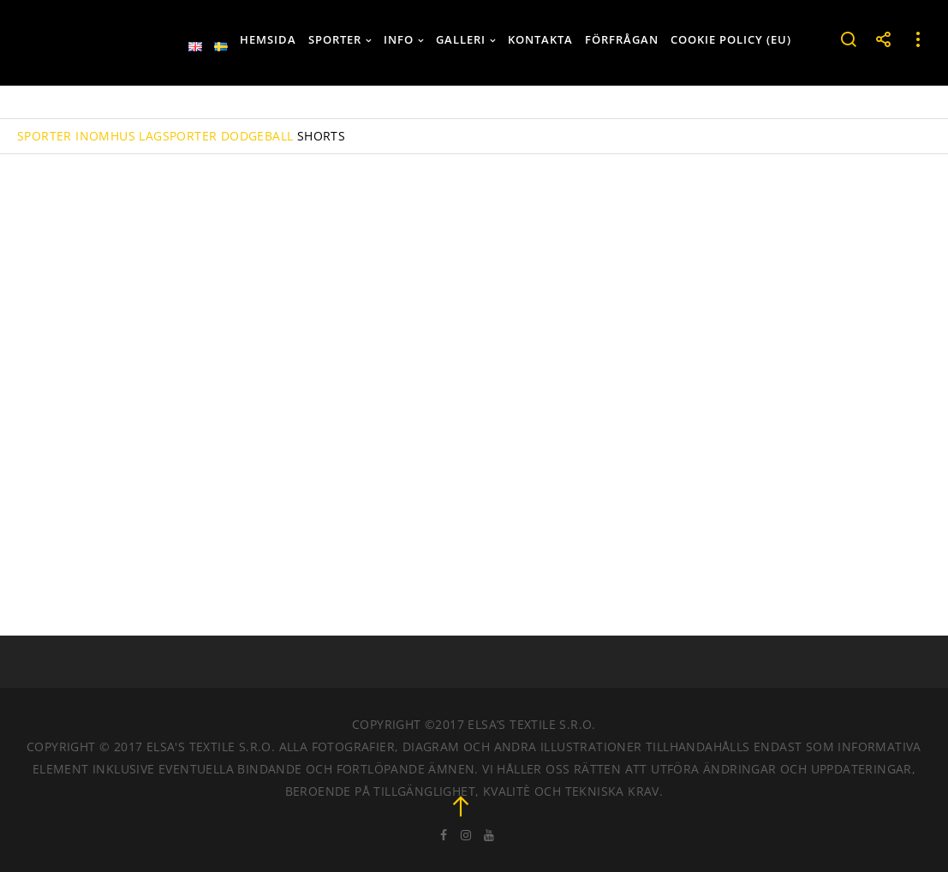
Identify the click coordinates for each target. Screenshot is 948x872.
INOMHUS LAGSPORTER (146, 136)
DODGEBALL (257, 136)
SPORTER (44, 136)
